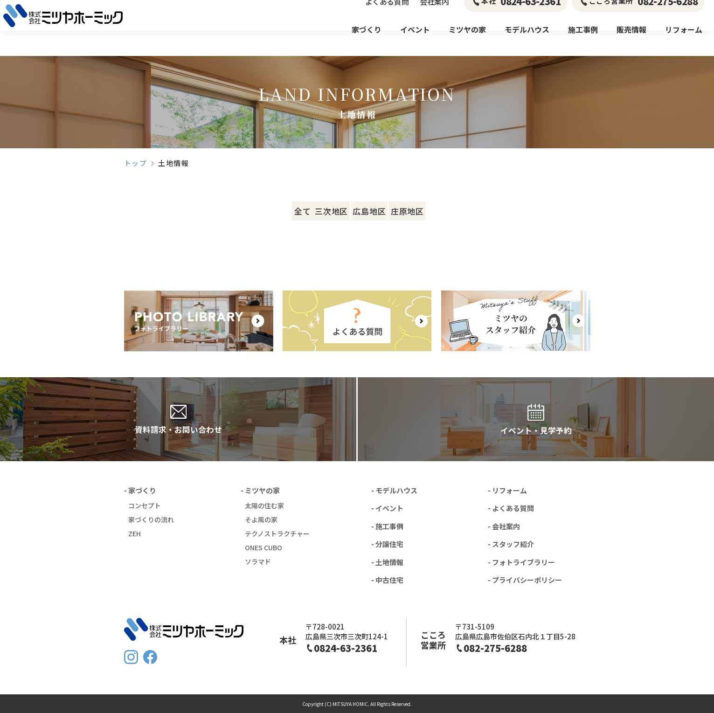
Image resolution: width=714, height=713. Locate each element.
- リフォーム (507, 490)
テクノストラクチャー (277, 533)
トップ (135, 163)
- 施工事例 (387, 526)
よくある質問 (387, 14)
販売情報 (631, 42)
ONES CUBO (263, 547)
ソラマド (258, 561)
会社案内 (434, 14)
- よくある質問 (511, 508)
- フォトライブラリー (521, 562)
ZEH (134, 533)
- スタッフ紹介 (511, 544)
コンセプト (144, 505)
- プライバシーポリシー (525, 580)
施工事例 (583, 42)
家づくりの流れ (151, 519)
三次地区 (322, 211)
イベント (415, 42)
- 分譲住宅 (387, 544)
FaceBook (150, 657)
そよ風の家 (261, 519)
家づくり (366, 42)
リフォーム (683, 42)
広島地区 (391, 211)
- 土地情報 (387, 562)
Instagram (131, 657)
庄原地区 (461, 211)
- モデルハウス (394, 490)
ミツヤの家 (467, 42)
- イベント (387, 508)
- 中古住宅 (387, 580)
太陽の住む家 (264, 505)
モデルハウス (527, 42)
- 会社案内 (504, 526)
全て (252, 211)
